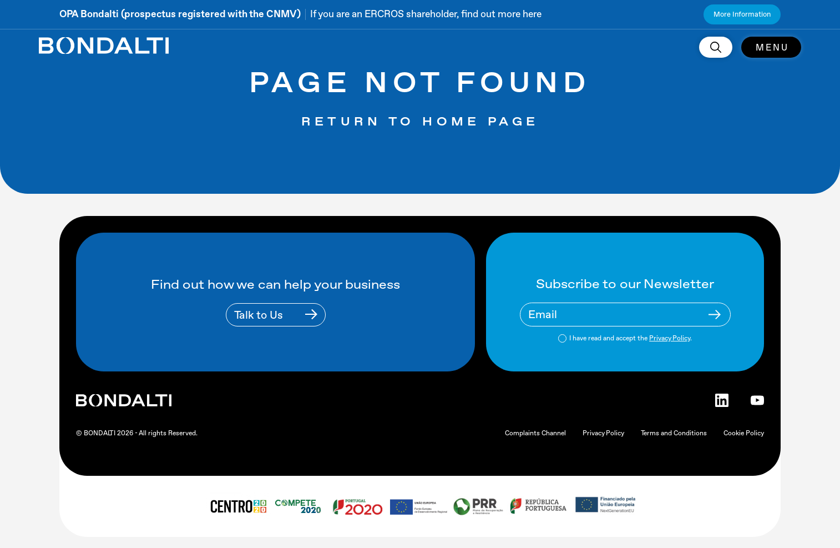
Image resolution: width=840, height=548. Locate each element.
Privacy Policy (669, 338)
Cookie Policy (743, 433)
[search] (715, 47)
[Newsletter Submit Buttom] (714, 314)
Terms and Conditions (674, 433)
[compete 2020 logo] (299, 506)
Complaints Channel (535, 433)
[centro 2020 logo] (238, 506)
